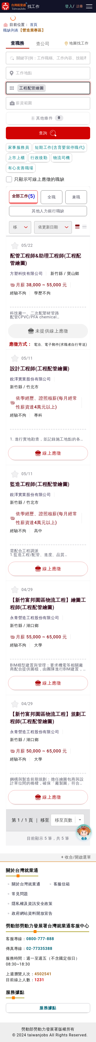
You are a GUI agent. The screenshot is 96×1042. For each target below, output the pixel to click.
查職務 (17, 43)
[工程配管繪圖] (31, 88)
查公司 (43, 43)
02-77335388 (39, 948)
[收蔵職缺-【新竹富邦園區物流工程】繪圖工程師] (14, 589)
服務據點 (48, 1008)
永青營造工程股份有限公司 (34, 617)
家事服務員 (18, 147)
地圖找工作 (76, 43)
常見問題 (20, 894)
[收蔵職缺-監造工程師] (14, 474)
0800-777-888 (40, 938)
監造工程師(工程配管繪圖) (39, 484)
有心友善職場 (20, 168)
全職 (52, 197)
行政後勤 (39, 157)
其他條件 (47, 118)
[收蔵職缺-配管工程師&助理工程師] (14, 245)
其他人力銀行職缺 (48, 211)
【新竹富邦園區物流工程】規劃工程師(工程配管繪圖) (48, 717)
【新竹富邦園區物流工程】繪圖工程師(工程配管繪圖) (48, 603)
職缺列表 (24, 30)
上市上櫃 (16, 157)
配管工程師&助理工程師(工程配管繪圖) (45, 259)
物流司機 (61, 157)
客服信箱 (62, 884)
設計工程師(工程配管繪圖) (39, 369)
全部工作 (23, 196)
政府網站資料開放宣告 (32, 913)
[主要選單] (89, 6)
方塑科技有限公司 (26, 273)
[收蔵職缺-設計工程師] (14, 358)
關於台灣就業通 (26, 884)
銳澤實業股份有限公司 (30, 379)
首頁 (34, 24)
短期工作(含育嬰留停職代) (60, 147)
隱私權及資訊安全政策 (32, 903)
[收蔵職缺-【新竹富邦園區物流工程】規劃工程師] (14, 703)
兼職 (76, 197)
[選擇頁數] (67, 820)
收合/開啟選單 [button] (78, 857)
